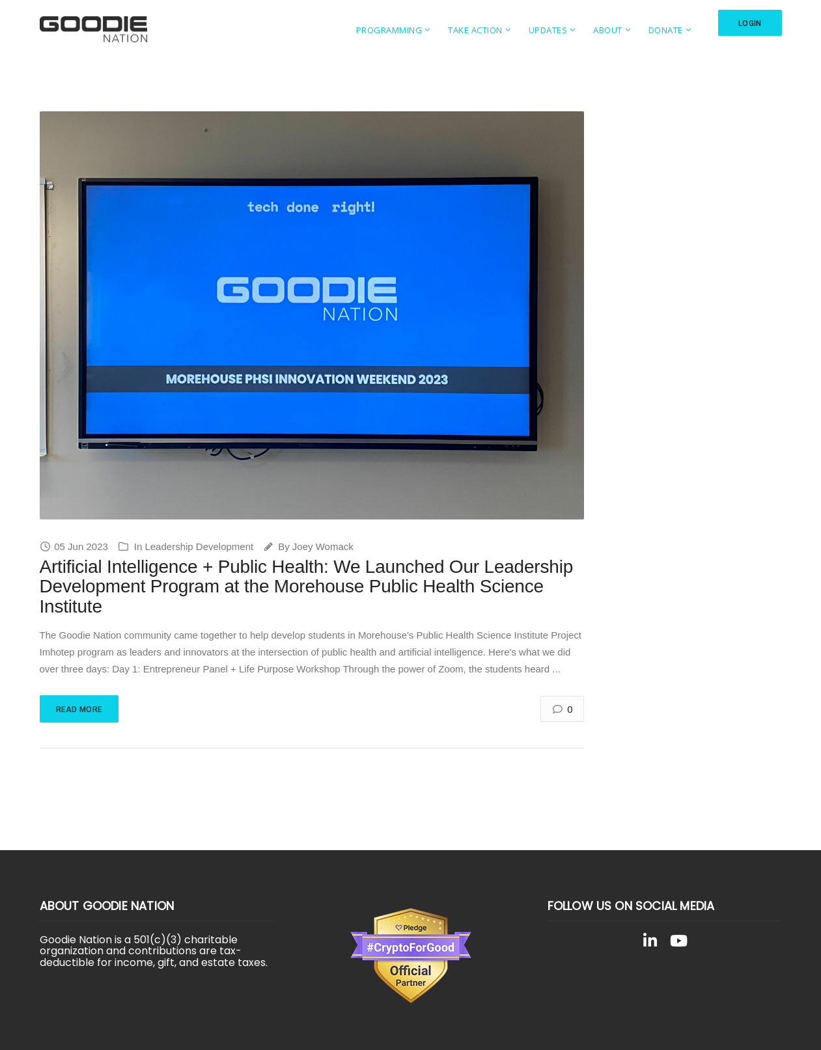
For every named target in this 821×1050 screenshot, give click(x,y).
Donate (665, 30)
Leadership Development (199, 546)
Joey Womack (323, 546)
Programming (389, 30)
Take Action (475, 30)
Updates (548, 30)
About (607, 30)
